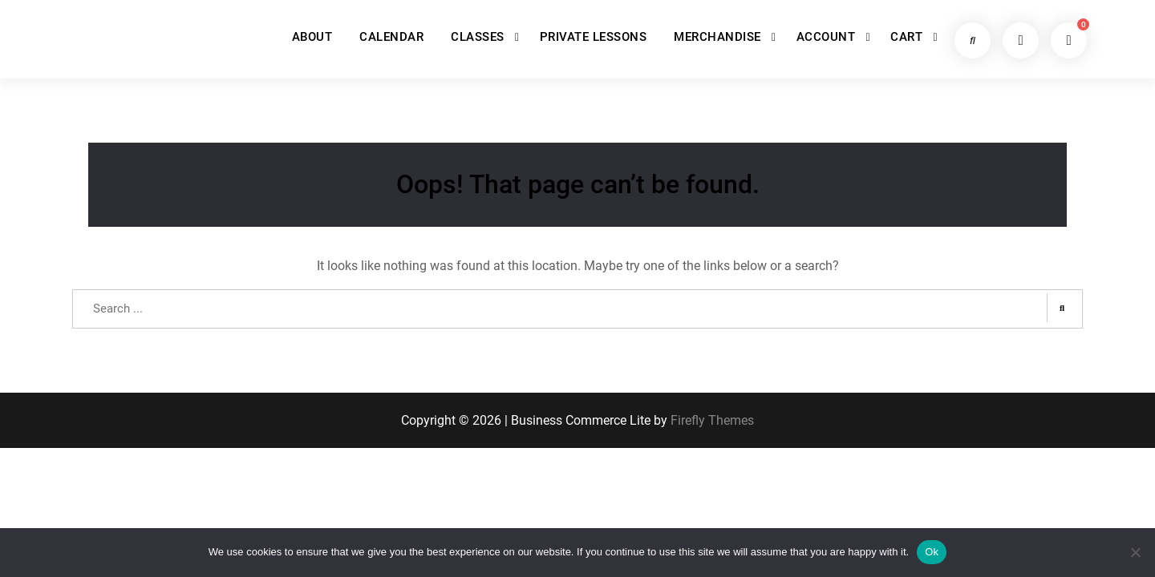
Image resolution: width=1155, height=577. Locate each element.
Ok (931, 552)
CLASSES (478, 37)
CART (906, 37)
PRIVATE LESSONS (593, 37)
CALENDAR (391, 37)
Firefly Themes (712, 421)
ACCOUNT (826, 37)
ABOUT (312, 37)
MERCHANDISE (717, 37)
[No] (1135, 552)
